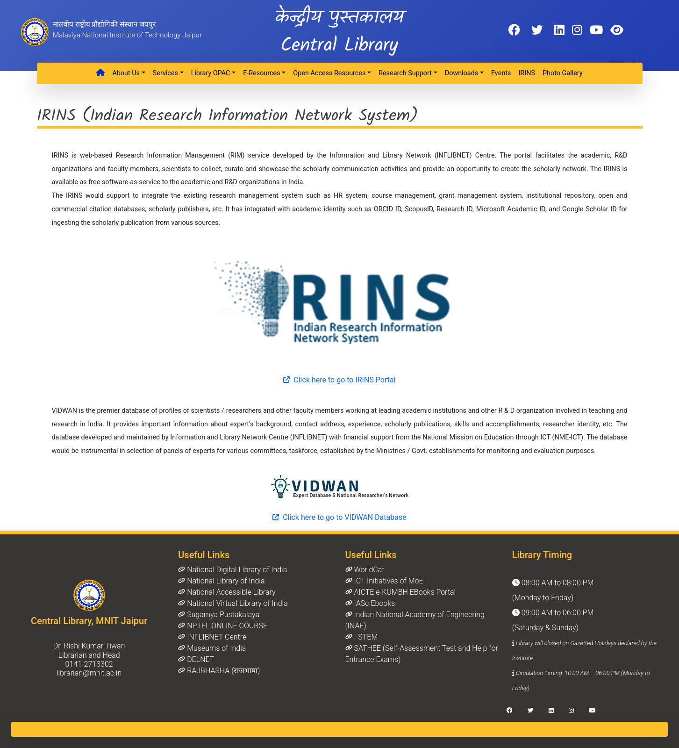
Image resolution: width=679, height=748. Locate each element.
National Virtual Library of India (232, 603)
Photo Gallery (563, 73)
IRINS (526, 73)
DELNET (196, 659)
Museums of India (212, 648)
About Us (126, 73)
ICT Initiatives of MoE (384, 580)
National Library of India (221, 580)
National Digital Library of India (232, 569)
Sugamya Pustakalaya (218, 614)
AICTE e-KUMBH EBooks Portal (400, 592)
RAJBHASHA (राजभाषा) (219, 670)
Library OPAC (210, 73)
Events (501, 73)
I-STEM (361, 637)
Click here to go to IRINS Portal (339, 379)
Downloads (462, 73)
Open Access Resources (329, 73)
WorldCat (365, 569)
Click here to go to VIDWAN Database (339, 517)
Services (165, 73)
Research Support (405, 73)
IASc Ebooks (370, 603)
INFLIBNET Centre (212, 637)
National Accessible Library (226, 592)
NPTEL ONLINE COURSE (222, 625)
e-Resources (261, 73)
